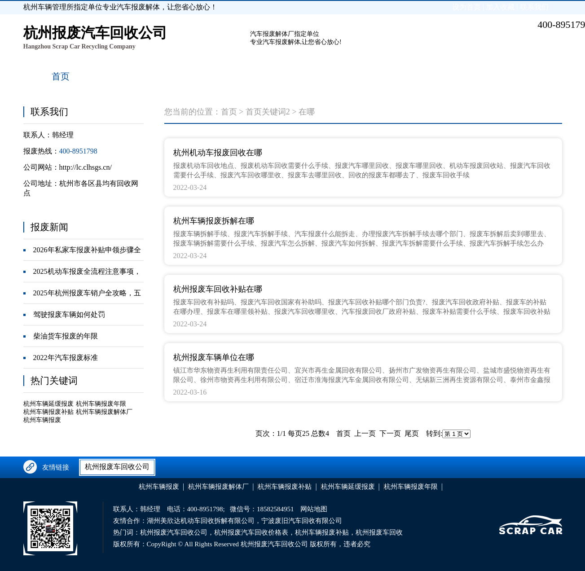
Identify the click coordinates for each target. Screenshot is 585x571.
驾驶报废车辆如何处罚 (69, 314)
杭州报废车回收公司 (117, 466)
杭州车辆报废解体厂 (104, 411)
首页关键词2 (268, 111)
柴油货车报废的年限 (65, 336)
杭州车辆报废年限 (101, 403)
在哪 (307, 111)
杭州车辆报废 (42, 420)
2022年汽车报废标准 (65, 357)
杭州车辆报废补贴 (48, 411)
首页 (229, 111)
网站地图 (313, 509)
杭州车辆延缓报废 (48, 403)
